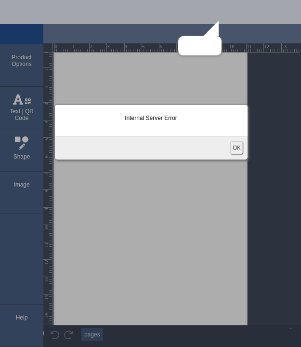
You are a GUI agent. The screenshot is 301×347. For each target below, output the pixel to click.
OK (236, 148)
